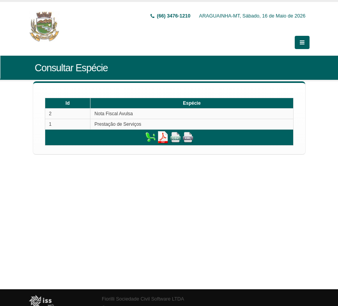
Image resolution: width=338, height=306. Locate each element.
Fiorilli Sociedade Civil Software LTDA (143, 294)
